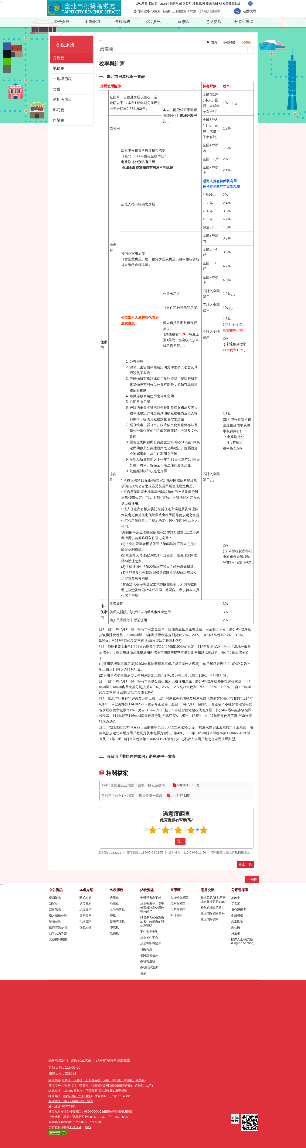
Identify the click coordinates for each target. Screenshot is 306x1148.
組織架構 (85, 909)
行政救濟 (146, 949)
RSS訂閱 (224, 3)
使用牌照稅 (62, 99)
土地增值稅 (179, 11)
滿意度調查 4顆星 (191, 830)
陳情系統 (175, 3)
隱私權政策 (56, 1060)
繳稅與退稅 (147, 961)
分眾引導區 (244, 22)
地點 (88, 1127)
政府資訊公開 (58, 927)
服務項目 (75, 1127)
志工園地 (237, 921)
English (163, 3)
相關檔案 (117, 773)
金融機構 (237, 915)
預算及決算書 (58, 933)
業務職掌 (85, 915)
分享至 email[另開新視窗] (7, 69)
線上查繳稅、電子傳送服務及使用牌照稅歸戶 (152, 907)
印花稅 (192, 11)
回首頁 (153, 3)
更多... (144, 973)
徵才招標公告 (58, 915)
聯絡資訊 (85, 921)
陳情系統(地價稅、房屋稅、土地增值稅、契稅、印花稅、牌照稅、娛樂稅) (97, 1080)
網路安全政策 (81, 1060)
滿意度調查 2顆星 (166, 830)
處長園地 (85, 903)
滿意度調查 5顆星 (204, 830)
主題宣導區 (177, 909)
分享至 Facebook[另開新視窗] (7, 46)
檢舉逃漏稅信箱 (211, 907)
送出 (171, 841)
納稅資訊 (153, 22)
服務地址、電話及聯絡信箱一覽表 (70, 1101)
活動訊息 (55, 909)
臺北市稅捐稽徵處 (84, 8)
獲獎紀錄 (85, 927)
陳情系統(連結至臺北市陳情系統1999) (214, 899)
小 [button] (246, 3)
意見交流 (213, 22)
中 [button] (250, 3)
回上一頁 (245, 864)
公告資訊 (61, 22)
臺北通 (236, 3)
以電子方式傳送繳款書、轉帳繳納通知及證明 (152, 921)
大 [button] (255, 3)
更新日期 (55, 1067)
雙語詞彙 (211, 3)
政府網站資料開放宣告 (113, 1060)
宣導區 (183, 22)
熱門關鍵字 (141, 11)
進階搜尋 (249, 11)
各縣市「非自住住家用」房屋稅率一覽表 (132, 795)
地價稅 (166, 11)
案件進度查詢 (149, 931)
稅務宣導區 (177, 903)
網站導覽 (141, 3)
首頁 (214, 42)
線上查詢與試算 (150, 943)
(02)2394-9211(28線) (77, 1096)
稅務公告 (55, 921)
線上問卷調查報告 (213, 913)
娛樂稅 (58, 120)
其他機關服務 (58, 939)
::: (1, 2)
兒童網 (200, 3)
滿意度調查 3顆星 (178, 830)
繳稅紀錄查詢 (149, 967)
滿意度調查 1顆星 (153, 830)
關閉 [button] (254, 879)
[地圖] (123, 1090)
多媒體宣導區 (179, 897)
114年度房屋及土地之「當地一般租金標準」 (134, 785)
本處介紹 (92, 22)
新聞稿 (53, 903)
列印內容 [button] (245, 49)
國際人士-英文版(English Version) (242, 941)
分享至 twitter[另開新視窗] (7, 54)
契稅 (57, 89)
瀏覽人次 (55, 1073)
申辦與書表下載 (150, 897)
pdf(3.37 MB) (180, 795)
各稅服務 (122, 22)
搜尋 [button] (237, 11)
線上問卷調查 (210, 919)
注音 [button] (251, 49)
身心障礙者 (238, 909)
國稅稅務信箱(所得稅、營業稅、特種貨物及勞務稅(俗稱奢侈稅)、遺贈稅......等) (100, 1085)
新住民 (235, 927)
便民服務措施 (149, 955)
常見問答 (188, 3)
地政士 (235, 897)
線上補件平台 (149, 937)
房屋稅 (156, 11)
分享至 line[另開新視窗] (7, 61)
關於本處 (85, 897)
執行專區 (176, 915)
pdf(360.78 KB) (187, 785)
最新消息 (55, 897)
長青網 (235, 903)
